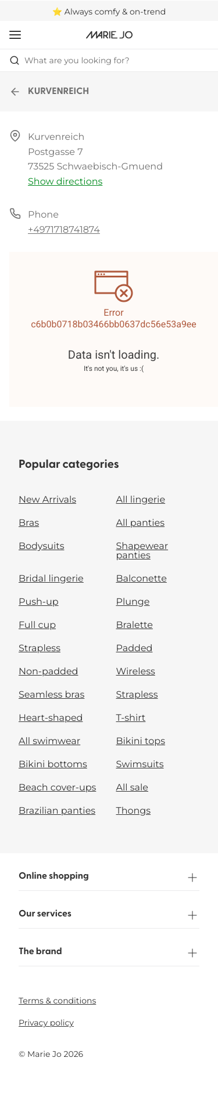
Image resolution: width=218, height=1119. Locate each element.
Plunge (133, 602)
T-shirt (131, 718)
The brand (109, 953)
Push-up (39, 602)
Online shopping (109, 878)
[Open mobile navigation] (15, 35)
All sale (132, 787)
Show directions (65, 181)
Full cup (37, 625)
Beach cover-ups (57, 787)
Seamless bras (51, 695)
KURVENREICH (49, 92)
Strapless (39, 648)
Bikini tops (140, 741)
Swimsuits (140, 764)
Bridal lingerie (51, 578)
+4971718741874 (64, 230)
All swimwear (49, 741)
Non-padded (48, 671)
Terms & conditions (57, 1000)
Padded (134, 648)
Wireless (135, 671)
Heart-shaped (51, 718)
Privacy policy (46, 1022)
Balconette (141, 578)
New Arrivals (47, 500)
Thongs (133, 811)
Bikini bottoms (53, 764)
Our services (109, 915)
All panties (140, 523)
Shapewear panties (142, 551)
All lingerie (141, 500)
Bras (29, 523)
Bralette (134, 625)
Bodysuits (41, 546)
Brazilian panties (57, 811)
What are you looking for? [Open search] (69, 60)
